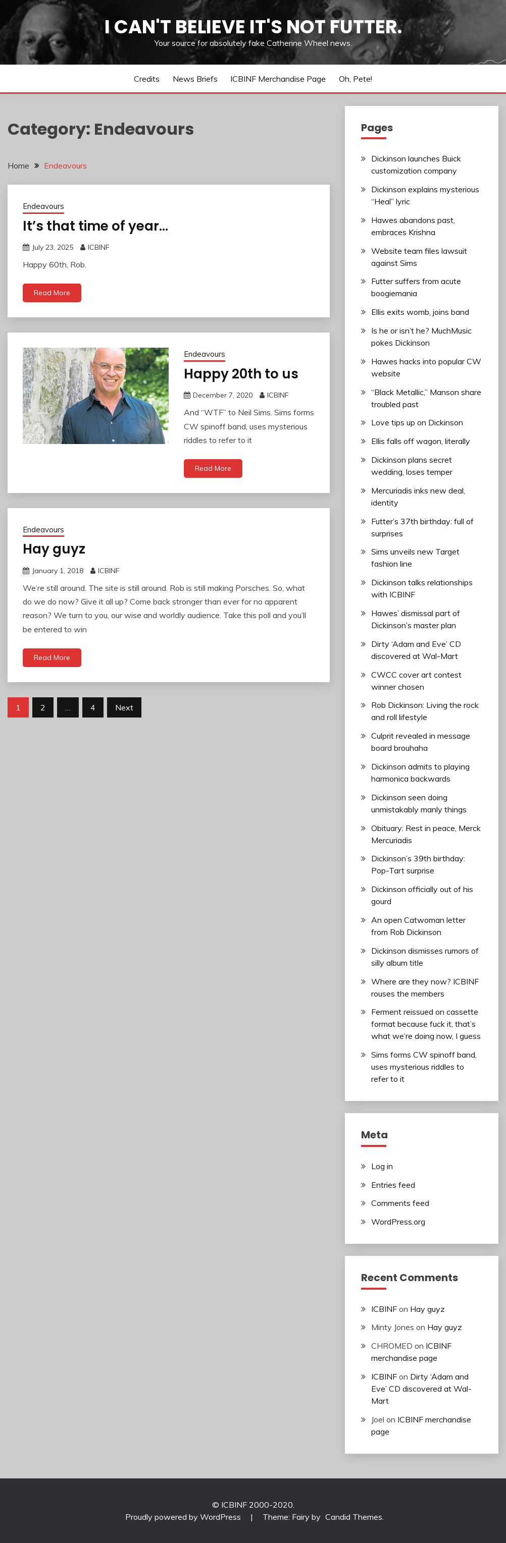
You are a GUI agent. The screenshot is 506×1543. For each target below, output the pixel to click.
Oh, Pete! (355, 79)
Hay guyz (54, 549)
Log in (382, 1166)
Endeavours (43, 206)
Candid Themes (353, 1517)
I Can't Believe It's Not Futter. (253, 27)
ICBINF (99, 247)
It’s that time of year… (95, 226)
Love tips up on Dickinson (417, 422)
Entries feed (393, 1185)
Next (124, 707)
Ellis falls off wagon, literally (420, 441)
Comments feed (400, 1203)
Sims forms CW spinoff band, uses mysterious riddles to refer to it (424, 1067)
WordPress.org (398, 1222)
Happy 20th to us (241, 374)
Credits (147, 79)
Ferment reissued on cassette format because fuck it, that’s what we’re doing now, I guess (426, 1024)
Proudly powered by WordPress (184, 1517)
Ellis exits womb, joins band (420, 312)
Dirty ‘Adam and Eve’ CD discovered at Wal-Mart (421, 1388)
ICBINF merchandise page (278, 79)
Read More (52, 292)
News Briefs (195, 79)
